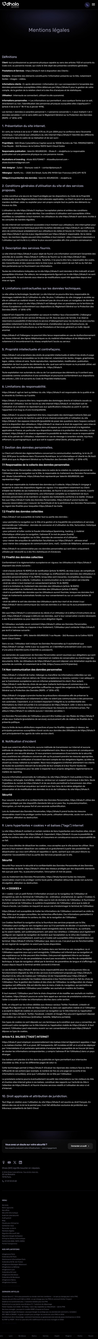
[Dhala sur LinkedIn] (20, 1162)
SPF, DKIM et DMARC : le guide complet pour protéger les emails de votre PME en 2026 (33, 1314)
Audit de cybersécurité (10, 1215)
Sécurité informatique (10, 1213)
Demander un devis (9, 1228)
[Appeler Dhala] (87, 4)
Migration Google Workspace (12, 1236)
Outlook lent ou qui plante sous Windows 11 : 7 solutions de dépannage (27, 1304)
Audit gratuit (6, 1218)
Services (5, 1205)
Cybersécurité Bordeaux (11, 1277)
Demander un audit (80, 1146)
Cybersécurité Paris (9, 1257)
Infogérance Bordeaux (10, 1275)
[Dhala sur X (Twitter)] (14, 1162)
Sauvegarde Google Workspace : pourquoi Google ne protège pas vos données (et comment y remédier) (39, 1312)
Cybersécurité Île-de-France (12, 1262)
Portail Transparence (9, 1244)
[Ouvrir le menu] (93, 4)
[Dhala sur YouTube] (9, 1162)
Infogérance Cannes (9, 1282)
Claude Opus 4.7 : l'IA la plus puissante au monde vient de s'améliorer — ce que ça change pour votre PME (40, 1296)
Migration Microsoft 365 (10, 1233)
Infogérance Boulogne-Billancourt (14, 1264)
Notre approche (7, 1208)
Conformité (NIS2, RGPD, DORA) (13, 1241)
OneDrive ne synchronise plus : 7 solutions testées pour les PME (25, 1302)
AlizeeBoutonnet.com (57, 159)
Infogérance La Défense (10, 1267)
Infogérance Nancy (9, 1280)
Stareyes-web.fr (32, 167)
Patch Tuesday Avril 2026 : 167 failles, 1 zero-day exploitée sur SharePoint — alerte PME (33, 1307)
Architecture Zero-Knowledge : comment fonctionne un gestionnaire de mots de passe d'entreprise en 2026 (41, 1317)
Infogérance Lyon (8, 1269)
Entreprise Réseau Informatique (13, 1238)
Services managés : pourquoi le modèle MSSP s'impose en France (25, 1309)
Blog (3, 1220)
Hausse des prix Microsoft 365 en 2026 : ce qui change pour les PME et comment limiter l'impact (37, 1299)
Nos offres (5, 1210)
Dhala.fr (52, 151)
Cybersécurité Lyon (9, 1272)
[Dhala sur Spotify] (3, 1162)
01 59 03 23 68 (9, 1181)
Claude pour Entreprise (10, 1223)
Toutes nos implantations (11, 1286)
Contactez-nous (8, 1226)
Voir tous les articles (9, 1323)
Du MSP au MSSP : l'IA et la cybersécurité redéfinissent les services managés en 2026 (33, 1320)
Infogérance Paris (8, 1254)
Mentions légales (8, 1231)
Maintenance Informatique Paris (13, 1259)
